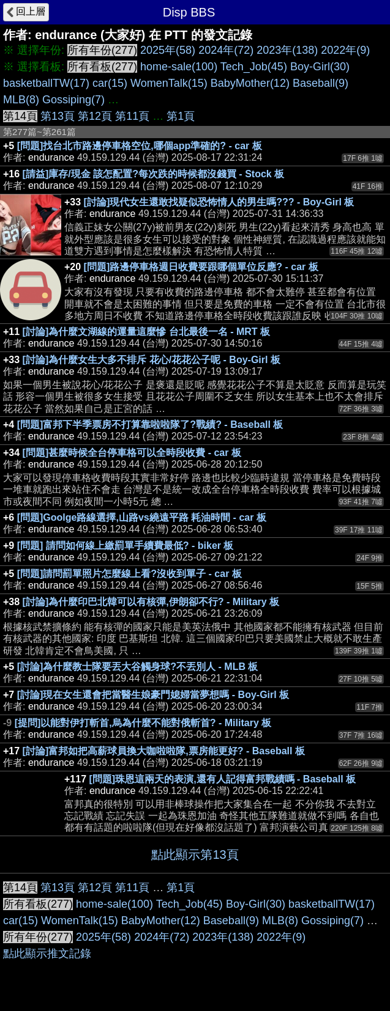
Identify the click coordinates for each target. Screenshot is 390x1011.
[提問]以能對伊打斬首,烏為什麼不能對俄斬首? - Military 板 (143, 723)
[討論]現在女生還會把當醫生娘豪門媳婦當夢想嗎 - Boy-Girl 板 (153, 694)
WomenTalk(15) (169, 83)
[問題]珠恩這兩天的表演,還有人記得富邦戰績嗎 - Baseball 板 (222, 779)
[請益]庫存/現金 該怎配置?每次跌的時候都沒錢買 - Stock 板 (154, 174)
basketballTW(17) (46, 83)
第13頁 (57, 116)
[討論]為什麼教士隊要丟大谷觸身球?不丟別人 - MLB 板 (137, 666)
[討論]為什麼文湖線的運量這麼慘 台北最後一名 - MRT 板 (146, 331)
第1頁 (181, 116)
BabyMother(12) (250, 83)
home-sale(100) (178, 67)
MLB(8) (21, 100)
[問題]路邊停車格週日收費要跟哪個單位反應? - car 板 (201, 267)
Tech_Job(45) (253, 67)
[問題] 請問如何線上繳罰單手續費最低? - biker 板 (125, 545)
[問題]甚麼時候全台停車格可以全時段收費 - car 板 (132, 452)
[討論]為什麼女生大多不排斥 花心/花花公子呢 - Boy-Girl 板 (151, 360)
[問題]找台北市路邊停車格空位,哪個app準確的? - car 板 (139, 146)
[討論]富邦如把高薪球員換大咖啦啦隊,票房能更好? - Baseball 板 (164, 751)
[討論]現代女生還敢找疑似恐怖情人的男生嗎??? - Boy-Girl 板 (219, 202)
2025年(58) (167, 50)
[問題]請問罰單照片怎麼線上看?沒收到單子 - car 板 (129, 573)
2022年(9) (345, 50)
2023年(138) (287, 50)
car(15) (109, 83)
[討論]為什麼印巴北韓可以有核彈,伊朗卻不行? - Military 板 (151, 602)
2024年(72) (225, 50)
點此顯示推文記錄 (47, 953)
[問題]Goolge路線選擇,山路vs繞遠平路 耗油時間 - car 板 (141, 517)
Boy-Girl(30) (320, 67)
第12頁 (95, 116)
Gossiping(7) (73, 100)
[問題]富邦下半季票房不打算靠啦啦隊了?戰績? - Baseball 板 (150, 424)
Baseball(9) (320, 83)
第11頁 (132, 116)
